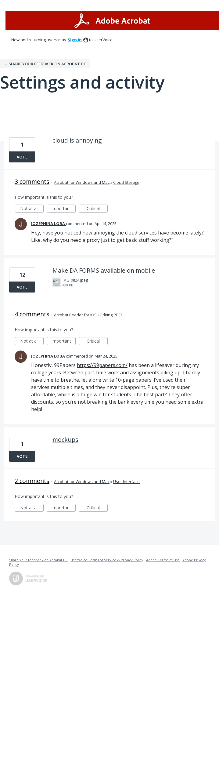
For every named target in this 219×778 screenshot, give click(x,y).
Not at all (32, 209)
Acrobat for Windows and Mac (82, 182)
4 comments (32, 314)
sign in (75, 39)
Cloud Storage (126, 182)
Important (63, 209)
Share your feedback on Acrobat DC (38, 560)
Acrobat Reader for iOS (75, 315)
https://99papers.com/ (102, 365)
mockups (65, 439)
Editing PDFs (111, 315)
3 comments (32, 181)
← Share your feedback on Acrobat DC (45, 64)
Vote (22, 157)
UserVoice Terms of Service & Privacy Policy (106, 560)
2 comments (32, 481)
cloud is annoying (77, 140)
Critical (97, 209)
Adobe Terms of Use (163, 560)
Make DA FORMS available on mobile (103, 270)
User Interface (126, 481)
